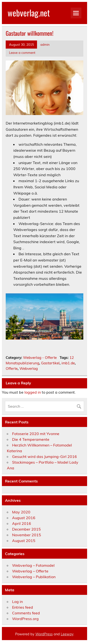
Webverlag (28, 368)
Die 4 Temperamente (30, 439)
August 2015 (23, 540)
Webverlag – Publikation (34, 576)
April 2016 (21, 523)
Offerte (12, 368)
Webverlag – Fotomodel (33, 565)
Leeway (67, 634)
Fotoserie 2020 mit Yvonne (35, 433)
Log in (17, 601)
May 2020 (21, 512)
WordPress (44, 634)
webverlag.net (29, 12)
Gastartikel (50, 363)
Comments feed (26, 613)
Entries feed (22, 607)
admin (45, 44)
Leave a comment (22, 52)
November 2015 (26, 534)
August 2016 (23, 517)
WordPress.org (25, 618)
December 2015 (26, 529)
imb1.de (68, 363)
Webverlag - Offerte (40, 357)
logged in (32, 392)
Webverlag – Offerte (30, 571)
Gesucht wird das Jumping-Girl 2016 (44, 456)
